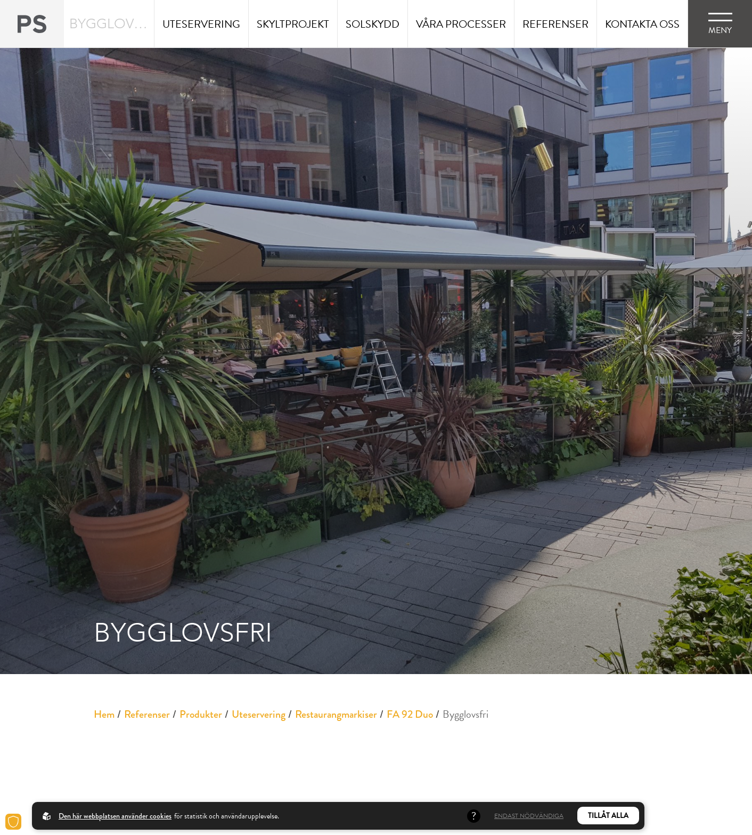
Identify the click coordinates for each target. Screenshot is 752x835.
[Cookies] (13, 822)
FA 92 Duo (410, 714)
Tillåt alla (608, 815)
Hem (104, 714)
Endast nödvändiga (528, 816)
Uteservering (258, 714)
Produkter (200, 714)
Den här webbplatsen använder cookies (115, 815)
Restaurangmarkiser (336, 714)
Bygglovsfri (465, 714)
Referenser (147, 714)
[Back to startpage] (32, 23)
